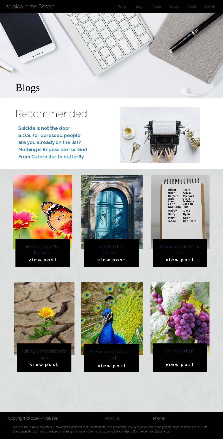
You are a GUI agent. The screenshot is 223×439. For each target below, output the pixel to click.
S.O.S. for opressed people (49, 135)
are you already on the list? (49, 142)
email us (112, 418)
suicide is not (111, 246)
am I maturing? (180, 350)
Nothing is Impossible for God (52, 149)
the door (111, 252)
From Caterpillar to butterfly (51, 156)
